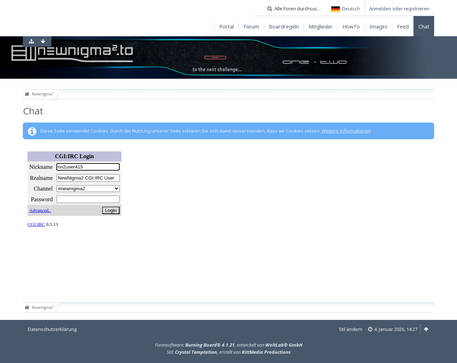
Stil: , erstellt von (229, 352)
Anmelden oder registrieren (399, 8)
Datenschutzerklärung (52, 329)
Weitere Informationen (346, 131)
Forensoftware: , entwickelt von (228, 345)
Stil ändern (350, 329)
